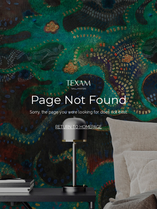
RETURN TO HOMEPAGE (78, 127)
